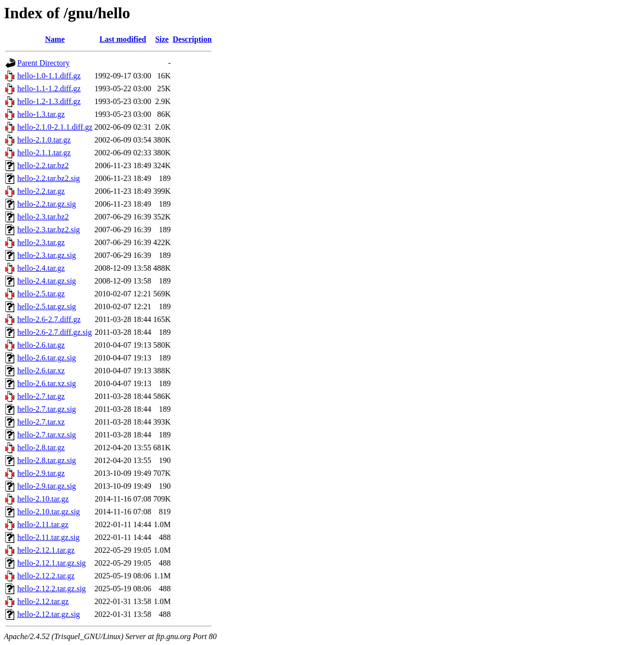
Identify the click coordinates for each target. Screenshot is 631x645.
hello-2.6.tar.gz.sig (46, 358)
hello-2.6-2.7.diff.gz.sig (54, 332)
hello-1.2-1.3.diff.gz (49, 101)
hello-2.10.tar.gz (43, 499)
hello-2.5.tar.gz (41, 293)
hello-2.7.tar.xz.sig (46, 434)
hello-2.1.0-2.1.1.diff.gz (55, 127)
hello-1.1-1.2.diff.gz (49, 88)
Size (162, 39)
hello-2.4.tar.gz (41, 268)
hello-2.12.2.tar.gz (45, 576)
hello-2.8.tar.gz (41, 447)
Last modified (123, 39)
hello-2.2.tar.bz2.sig (48, 178)
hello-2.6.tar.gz (41, 345)
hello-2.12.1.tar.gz (45, 550)
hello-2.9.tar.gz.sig (46, 486)
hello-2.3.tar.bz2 (43, 217)
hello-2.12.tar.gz (43, 601)
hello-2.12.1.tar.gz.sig (51, 563)
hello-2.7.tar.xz (41, 422)
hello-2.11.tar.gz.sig (48, 537)
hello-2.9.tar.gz (41, 473)
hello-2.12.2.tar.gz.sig (51, 588)
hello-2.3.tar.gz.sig (46, 255)
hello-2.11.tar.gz (43, 524)
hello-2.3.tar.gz (41, 242)
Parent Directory (43, 63)
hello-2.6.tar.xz (41, 370)
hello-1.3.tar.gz (41, 114)
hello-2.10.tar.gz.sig (48, 511)
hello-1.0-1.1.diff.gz (49, 76)
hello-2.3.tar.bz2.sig (48, 229)
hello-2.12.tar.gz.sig (48, 614)
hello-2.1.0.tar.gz (43, 140)
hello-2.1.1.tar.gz (43, 152)
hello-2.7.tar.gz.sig (46, 409)
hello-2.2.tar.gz (41, 191)
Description (192, 39)
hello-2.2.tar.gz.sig (46, 204)
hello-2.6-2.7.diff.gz (49, 319)
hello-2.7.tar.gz (41, 396)
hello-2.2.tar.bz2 (43, 165)
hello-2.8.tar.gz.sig (46, 460)
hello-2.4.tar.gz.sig (46, 281)
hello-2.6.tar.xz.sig (46, 383)
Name (55, 39)
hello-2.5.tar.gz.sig (46, 306)
